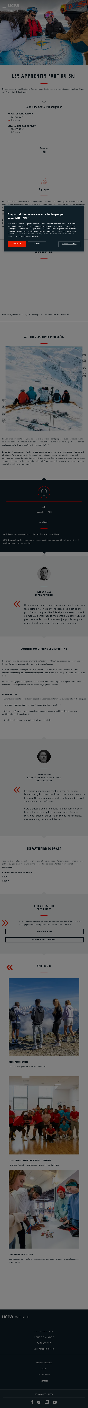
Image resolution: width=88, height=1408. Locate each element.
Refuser (37, 244)
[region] (44, 228)
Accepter (17, 244)
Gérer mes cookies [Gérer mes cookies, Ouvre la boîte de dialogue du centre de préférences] (69, 244)
